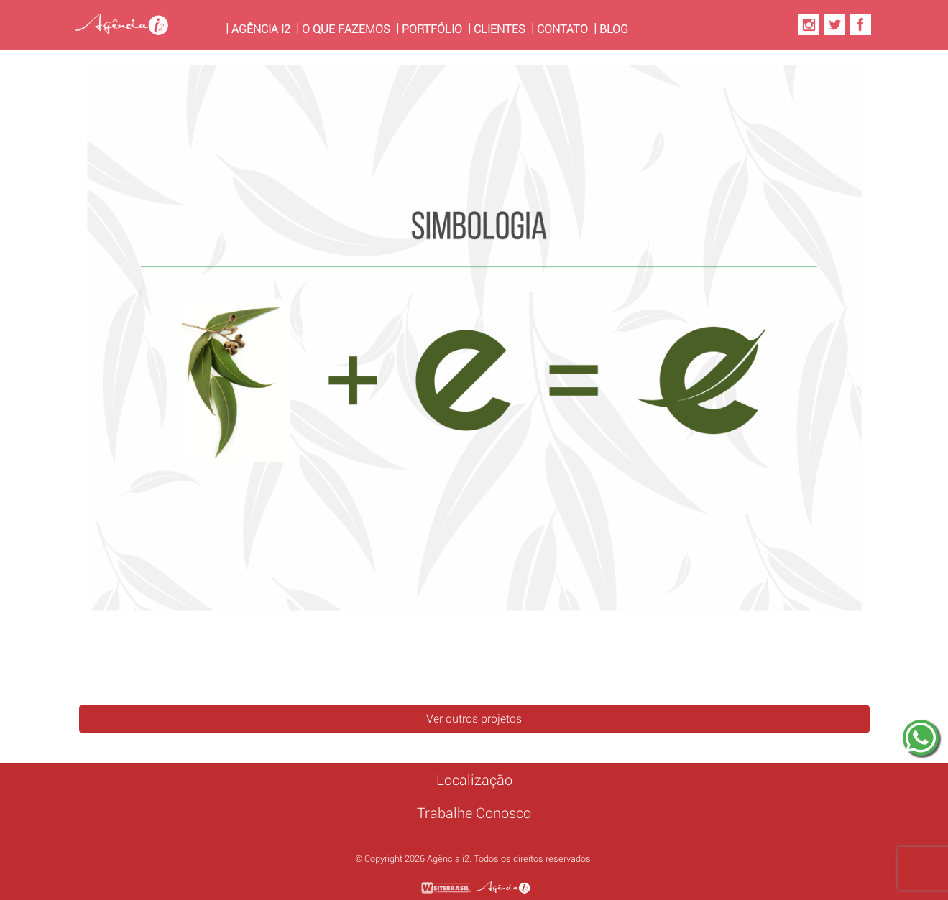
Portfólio (432, 29)
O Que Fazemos (346, 29)
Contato (562, 29)
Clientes (499, 29)
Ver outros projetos (474, 718)
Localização (474, 780)
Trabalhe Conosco (474, 813)
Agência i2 (263, 28)
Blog (613, 29)
